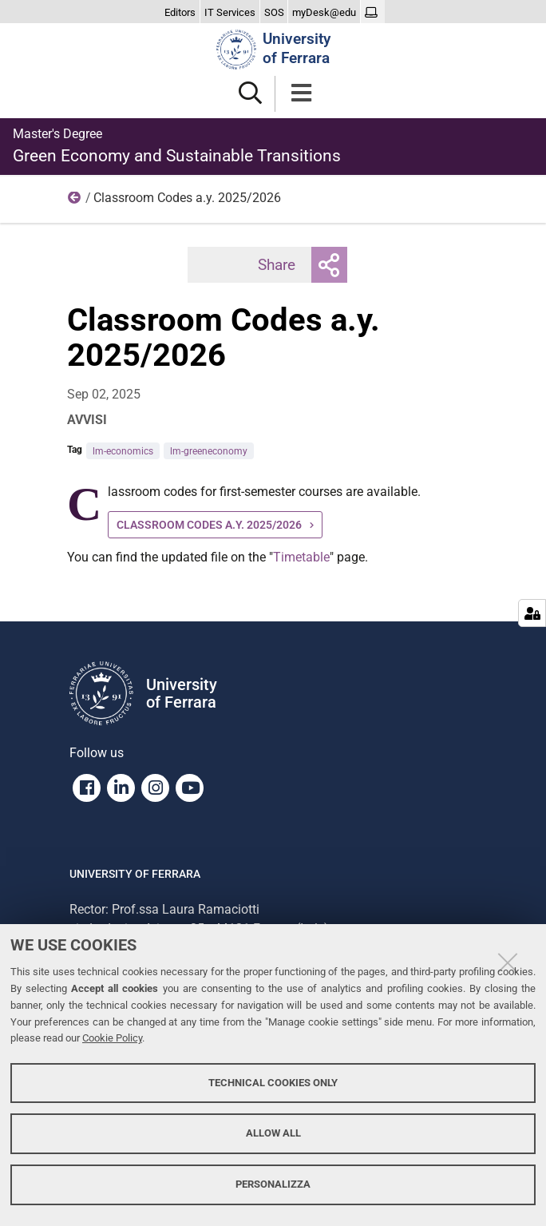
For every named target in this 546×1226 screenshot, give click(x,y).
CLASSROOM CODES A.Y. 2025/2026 (209, 524)
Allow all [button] (273, 1133)
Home (75, 201)
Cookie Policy (112, 1038)
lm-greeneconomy (208, 451)
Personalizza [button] (273, 1184)
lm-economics (123, 451)
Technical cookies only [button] (273, 1083)
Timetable (301, 557)
